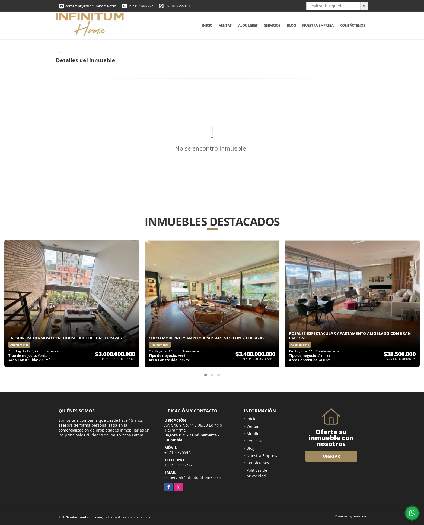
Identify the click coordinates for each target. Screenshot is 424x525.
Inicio (207, 25)
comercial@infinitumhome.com (90, 6)
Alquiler (254, 433)
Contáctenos (352, 25)
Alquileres (248, 25)
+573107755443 (177, 6)
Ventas (225, 25)
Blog (291, 25)
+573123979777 (140, 6)
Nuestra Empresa (318, 25)
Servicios (272, 25)
